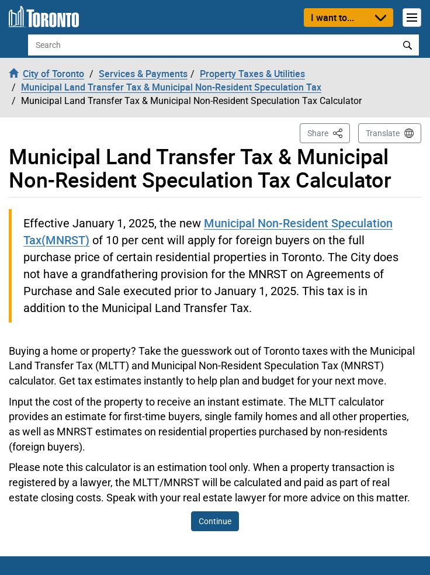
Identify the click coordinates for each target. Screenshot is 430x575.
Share (328, 132)
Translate (383, 133)
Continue (215, 521)
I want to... (332, 17)
